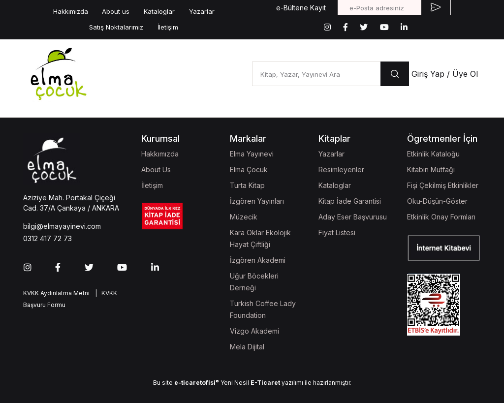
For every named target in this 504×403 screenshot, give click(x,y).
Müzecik (243, 217)
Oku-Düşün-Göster (437, 201)
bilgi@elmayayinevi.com (62, 226)
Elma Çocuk (249, 169)
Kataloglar (159, 11)
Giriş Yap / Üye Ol (444, 74)
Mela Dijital (247, 346)
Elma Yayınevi (252, 154)
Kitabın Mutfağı (431, 169)
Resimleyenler (341, 169)
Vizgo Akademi (254, 331)
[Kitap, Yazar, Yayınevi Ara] (316, 74)
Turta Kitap (247, 185)
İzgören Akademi (257, 260)
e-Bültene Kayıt (301, 7)
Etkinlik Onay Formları (441, 217)
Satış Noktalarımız (116, 27)
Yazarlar (202, 11)
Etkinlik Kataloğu (433, 154)
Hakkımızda (70, 11)
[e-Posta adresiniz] (379, 7)
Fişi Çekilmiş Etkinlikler (442, 185)
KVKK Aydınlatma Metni (56, 293)
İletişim (168, 27)
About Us (156, 169)
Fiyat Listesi (336, 232)
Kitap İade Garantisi (349, 201)
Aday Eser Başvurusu (352, 217)
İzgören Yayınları (257, 201)
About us (115, 11)
